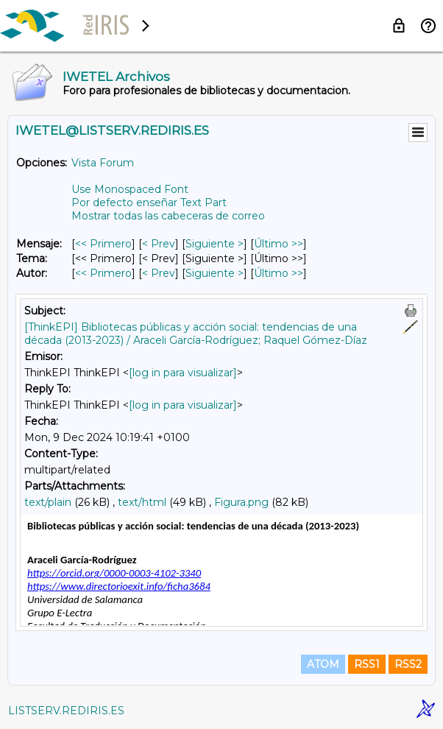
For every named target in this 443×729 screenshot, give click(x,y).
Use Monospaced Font (129, 189)
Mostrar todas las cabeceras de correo (168, 215)
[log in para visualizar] (183, 372)
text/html (142, 502)
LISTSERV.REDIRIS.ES (66, 710)
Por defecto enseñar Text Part (149, 202)
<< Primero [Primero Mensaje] (103, 243)
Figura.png (241, 502)
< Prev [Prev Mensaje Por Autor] (158, 273)
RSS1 (367, 664)
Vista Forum (102, 162)
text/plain (47, 502)
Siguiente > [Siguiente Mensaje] (214, 243)
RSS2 (408, 664)
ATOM (323, 664)
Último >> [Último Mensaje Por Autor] (278, 273)
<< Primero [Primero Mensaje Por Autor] (103, 273)
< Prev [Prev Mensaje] (158, 243)
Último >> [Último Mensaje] (278, 243)
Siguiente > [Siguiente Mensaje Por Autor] (214, 273)
